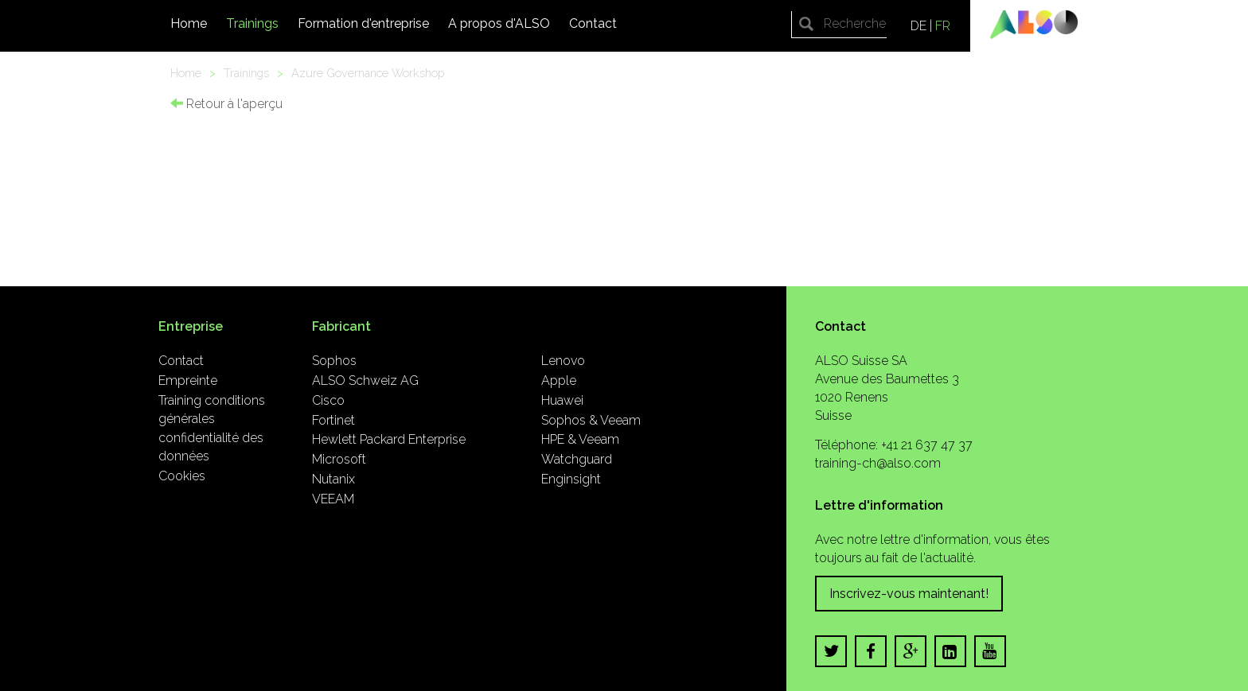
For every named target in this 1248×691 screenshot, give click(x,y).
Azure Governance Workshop (367, 73)
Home (188, 23)
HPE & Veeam (580, 439)
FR (942, 25)
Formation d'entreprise (363, 23)
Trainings (252, 23)
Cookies (181, 475)
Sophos (334, 360)
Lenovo (563, 360)
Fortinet (333, 420)
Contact (593, 23)
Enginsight (571, 479)
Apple (558, 380)
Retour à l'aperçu (226, 103)
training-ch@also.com (878, 463)
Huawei (562, 400)
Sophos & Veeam (591, 420)
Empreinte (187, 380)
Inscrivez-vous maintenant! (909, 593)
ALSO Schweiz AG (365, 380)
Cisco (328, 400)
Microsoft (339, 459)
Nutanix (333, 479)
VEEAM (333, 499)
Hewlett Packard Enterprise (389, 439)
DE (918, 25)
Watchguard (576, 459)
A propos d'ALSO (499, 23)
